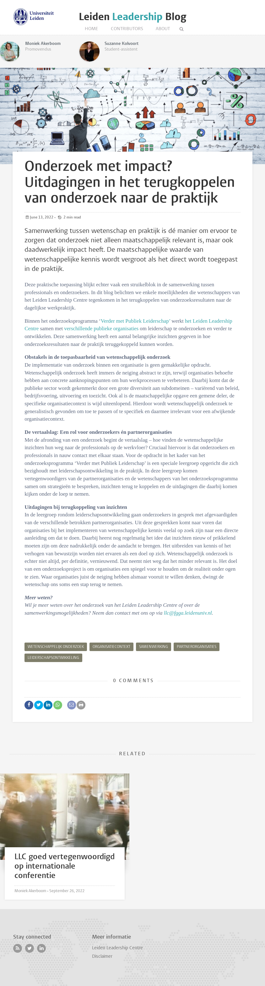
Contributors (127, 29)
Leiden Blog (132, 17)
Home (91, 29)
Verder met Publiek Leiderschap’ (135, 321)
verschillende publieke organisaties (101, 328)
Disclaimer (102, 956)
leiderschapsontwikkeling (53, 658)
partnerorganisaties (196, 647)
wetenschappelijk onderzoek (56, 647)
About (163, 29)
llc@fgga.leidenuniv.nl (188, 613)
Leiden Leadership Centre (117, 948)
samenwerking (153, 647)
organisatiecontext (111, 647)
